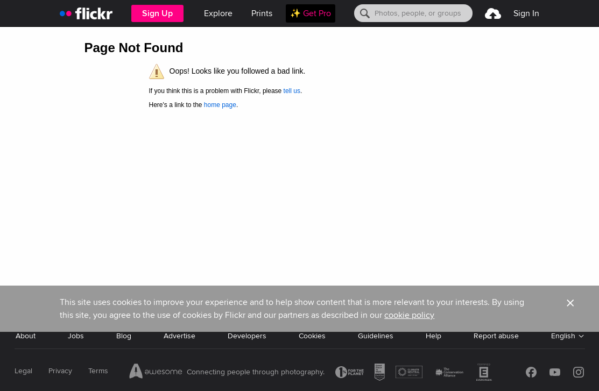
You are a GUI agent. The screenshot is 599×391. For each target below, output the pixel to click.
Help (433, 335)
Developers (247, 335)
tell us (292, 91)
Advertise (179, 335)
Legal (23, 370)
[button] (570, 308)
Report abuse (496, 335)
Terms (98, 370)
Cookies (312, 335)
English (563, 335)
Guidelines (375, 335)
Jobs (76, 335)
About (26, 335)
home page (220, 105)
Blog (123, 335)
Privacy (60, 370)
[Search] (413, 13)
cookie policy (409, 315)
